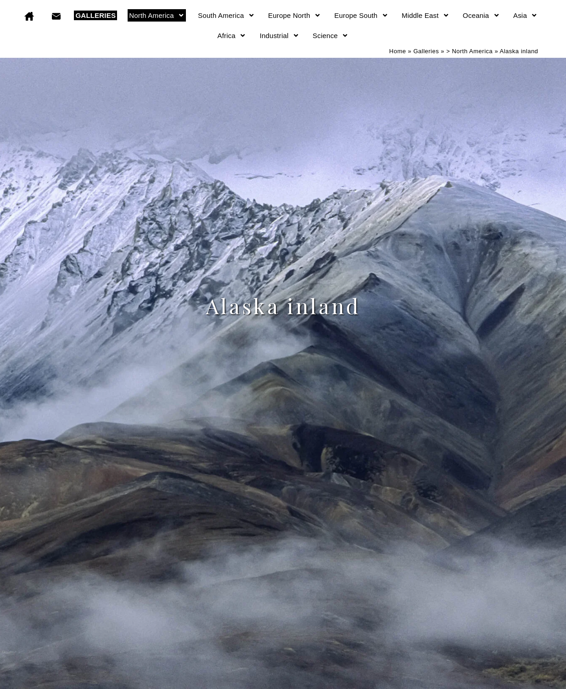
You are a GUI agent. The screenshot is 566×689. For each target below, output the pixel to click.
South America (226, 15)
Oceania (481, 15)
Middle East (425, 15)
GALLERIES (95, 15)
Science (330, 35)
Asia (525, 15)
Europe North (294, 15)
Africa (232, 35)
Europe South (361, 15)
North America (157, 15)
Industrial (279, 35)
